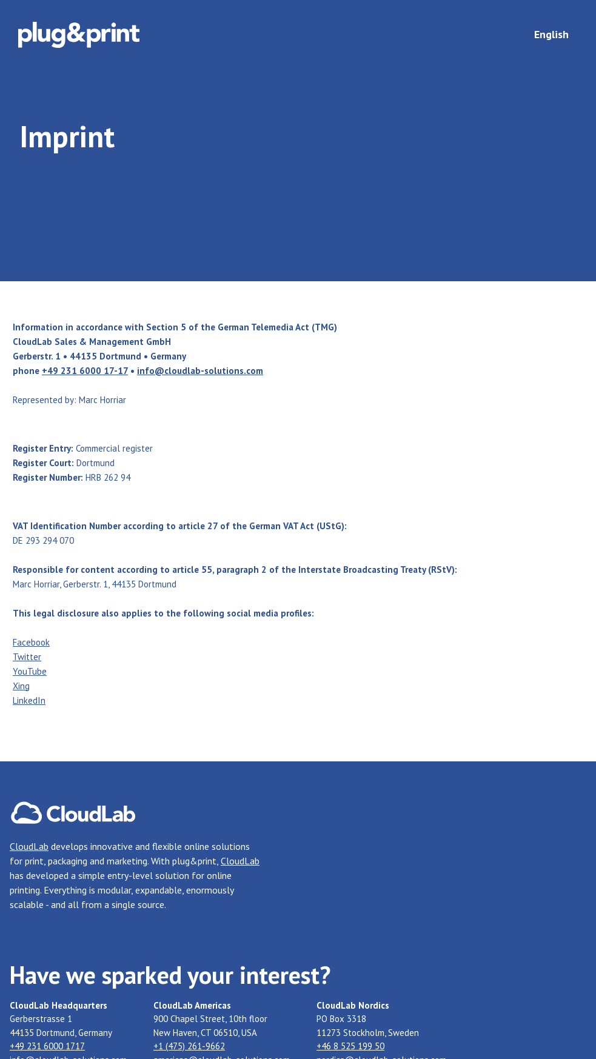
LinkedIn (29, 700)
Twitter (27, 657)
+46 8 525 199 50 (350, 1046)
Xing (21, 686)
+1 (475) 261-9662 (189, 1046)
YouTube (30, 671)
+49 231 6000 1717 (47, 1046)
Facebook (31, 642)
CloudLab (29, 846)
